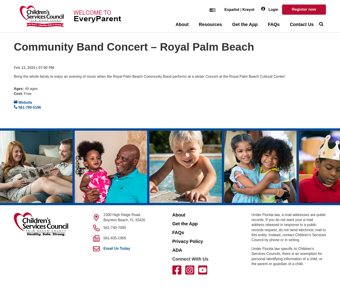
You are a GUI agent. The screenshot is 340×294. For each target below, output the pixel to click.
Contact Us (302, 24)
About (182, 24)
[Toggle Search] (321, 25)
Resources (210, 24)
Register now (304, 9)
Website (23, 102)
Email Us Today (116, 248)
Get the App (245, 24)
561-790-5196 (27, 107)
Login (269, 9)
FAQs (274, 24)
